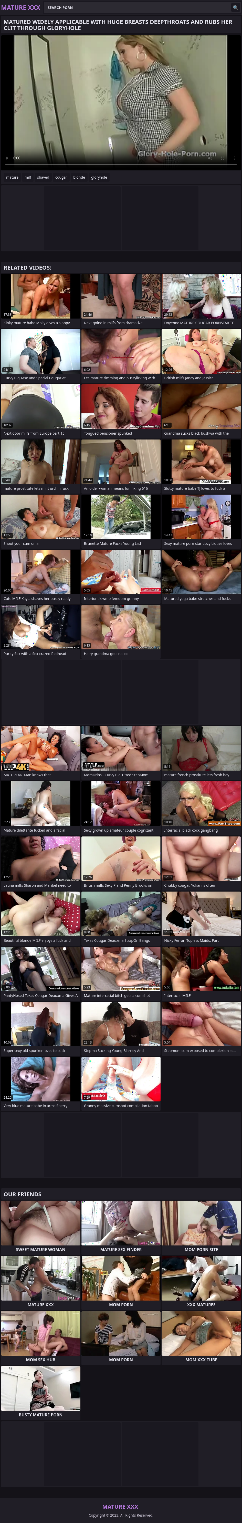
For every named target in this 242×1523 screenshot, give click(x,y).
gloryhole (99, 177)
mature (12, 177)
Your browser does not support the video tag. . (121, 102)
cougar (61, 177)
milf (28, 177)
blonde (79, 177)
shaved (43, 177)
